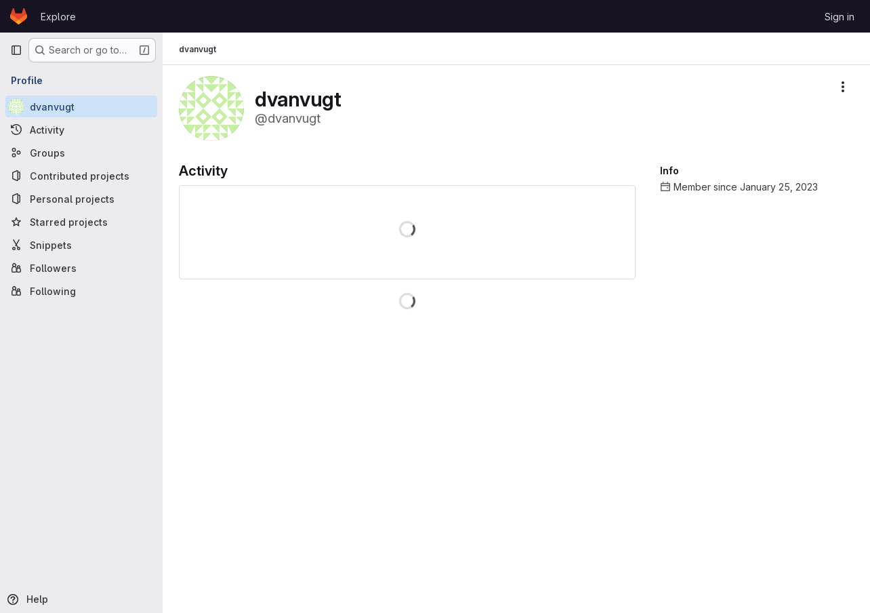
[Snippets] (81, 245)
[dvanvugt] (81, 106)
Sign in (839, 16)
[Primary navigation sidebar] (16, 50)
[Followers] (81, 268)
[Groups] (81, 152)
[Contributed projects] (81, 175)
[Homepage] (18, 16)
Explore (58, 16)
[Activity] (81, 129)
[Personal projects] (81, 199)
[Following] (81, 291)
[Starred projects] (81, 222)
